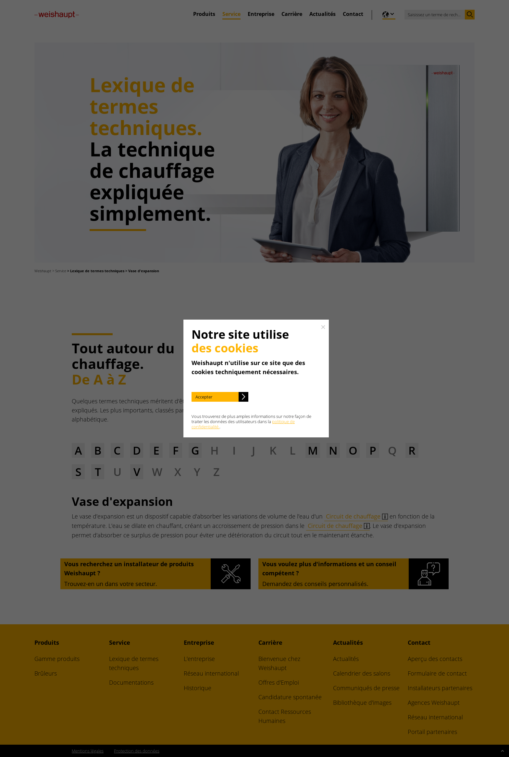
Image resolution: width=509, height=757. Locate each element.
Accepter (203, 397)
